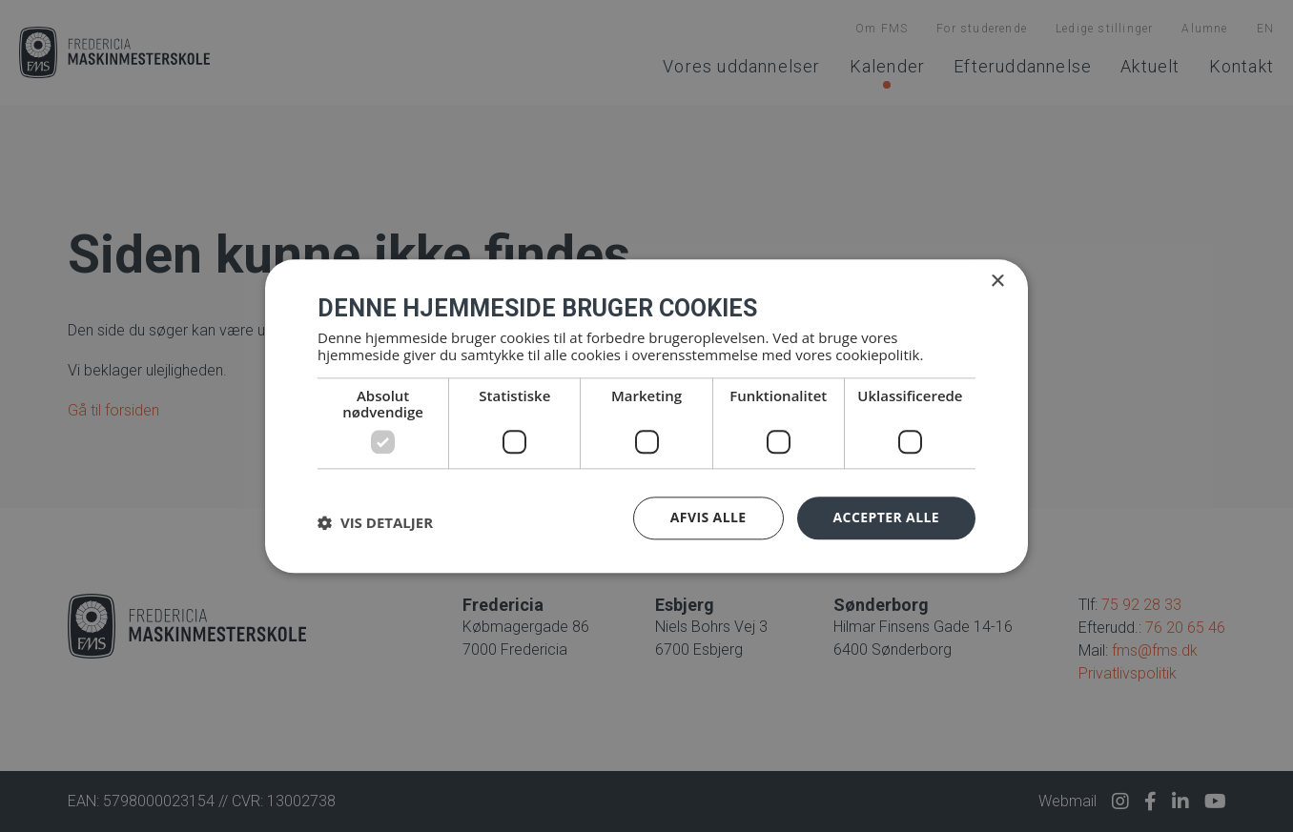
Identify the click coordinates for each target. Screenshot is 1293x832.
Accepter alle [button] (886, 517)
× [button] (997, 281)
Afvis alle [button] (708, 517)
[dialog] (646, 416)
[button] (375, 523)
